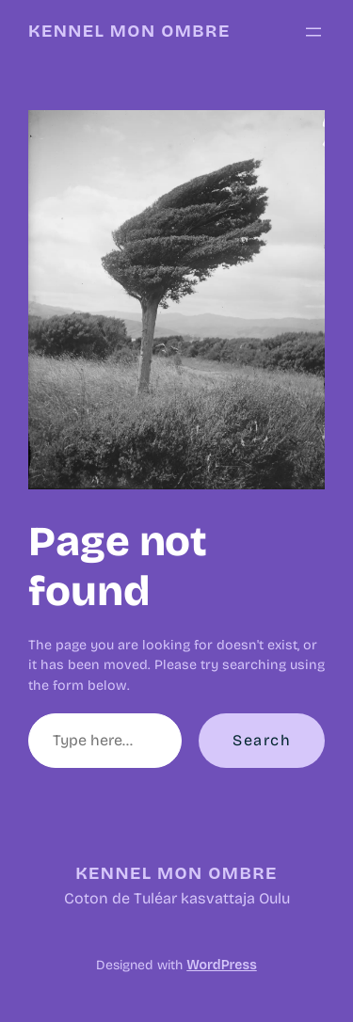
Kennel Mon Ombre (129, 31)
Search (262, 740)
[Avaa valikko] (313, 32)
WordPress (221, 965)
